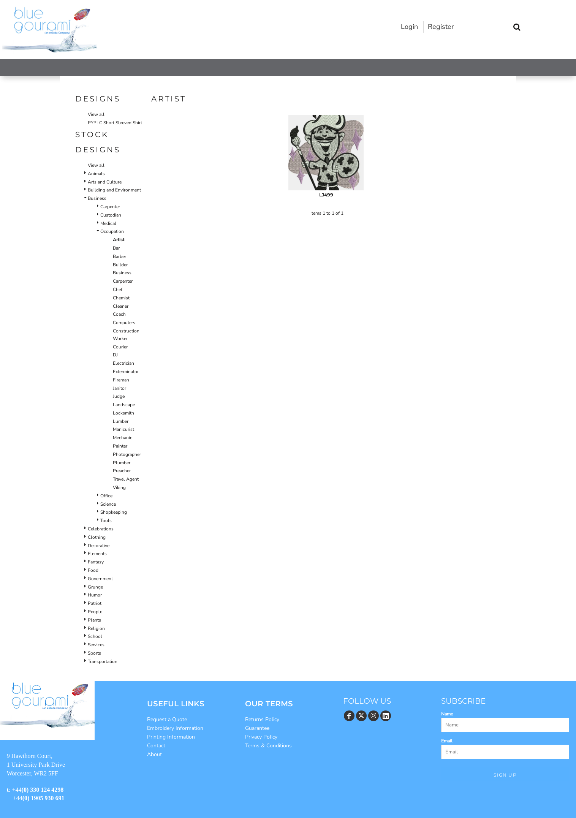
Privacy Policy (261, 736)
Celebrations (101, 529)
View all (96, 114)
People (95, 612)
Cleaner (120, 306)
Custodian (110, 215)
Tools (106, 520)
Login (409, 26)
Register (441, 26)
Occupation (112, 231)
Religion (96, 628)
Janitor (119, 388)
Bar (116, 248)
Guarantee (257, 728)
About (154, 754)
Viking (119, 487)
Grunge (95, 587)
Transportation (102, 661)
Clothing (97, 537)
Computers (124, 323)
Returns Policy (262, 719)
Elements (97, 554)
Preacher (122, 471)
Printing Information (171, 736)
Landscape (124, 405)
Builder (120, 265)
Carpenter (110, 207)
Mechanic (122, 438)
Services (96, 645)
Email (447, 741)
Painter (120, 446)
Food (93, 570)
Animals (96, 174)
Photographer (127, 454)
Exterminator (126, 372)
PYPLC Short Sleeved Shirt (115, 123)
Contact (156, 745)
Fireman (121, 380)
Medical (108, 223)
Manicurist (123, 429)
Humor (95, 595)
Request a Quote (167, 719)
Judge (119, 396)
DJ (115, 355)
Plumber (121, 463)
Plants (94, 620)
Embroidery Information (175, 728)
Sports (94, 653)
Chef (117, 289)
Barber (119, 256)
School (95, 636)
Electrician (123, 363)
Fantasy (96, 562)
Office (106, 496)
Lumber (120, 421)
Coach (119, 314)
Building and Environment (114, 190)
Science (108, 504)
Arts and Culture (105, 182)
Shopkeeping (113, 512)
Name (447, 714)
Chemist (121, 298)
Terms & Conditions (268, 745)
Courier (120, 347)
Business (97, 198)
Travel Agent (126, 479)
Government (100, 579)
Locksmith (123, 413)
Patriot (94, 603)
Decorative (98, 546)
